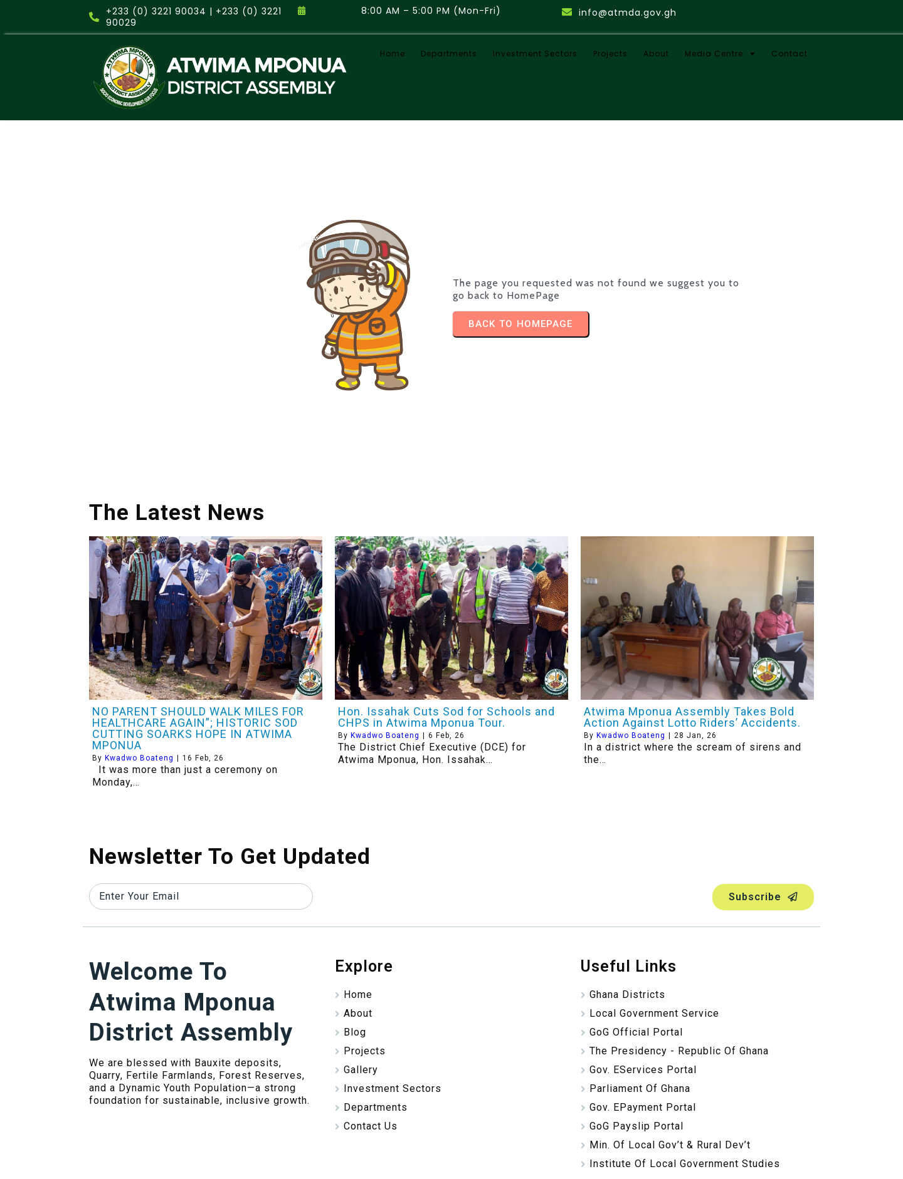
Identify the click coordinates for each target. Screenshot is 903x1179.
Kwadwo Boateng (139, 712)
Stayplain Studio (518, 1156)
